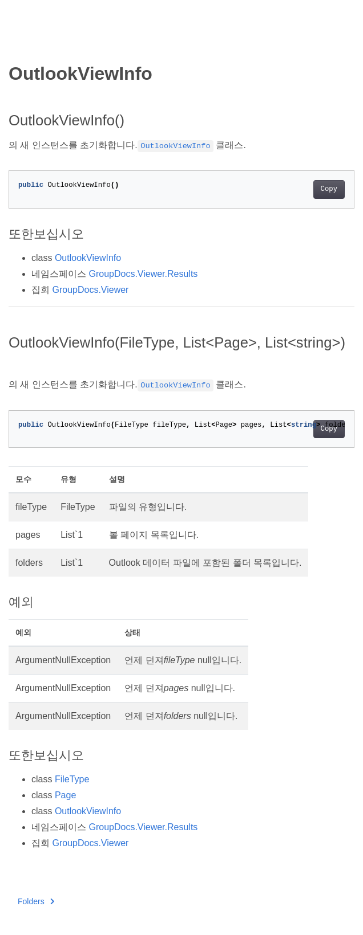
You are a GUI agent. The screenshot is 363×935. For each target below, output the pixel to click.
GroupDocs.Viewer (90, 290)
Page (65, 795)
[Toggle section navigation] (18, 43)
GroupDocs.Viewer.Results (142, 274)
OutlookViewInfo (88, 258)
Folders (36, 901)
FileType (72, 779)
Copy (329, 189)
